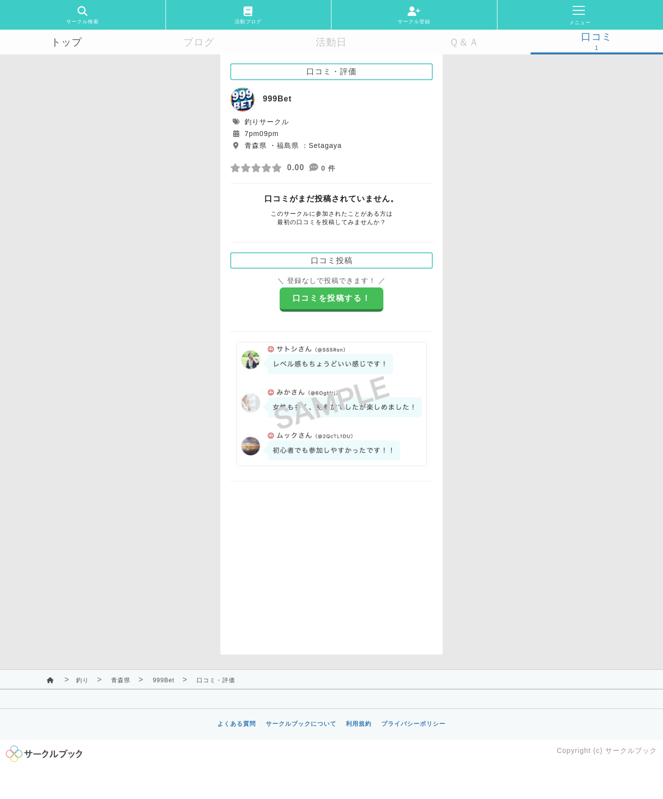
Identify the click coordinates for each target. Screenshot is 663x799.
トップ (66, 42)
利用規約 (359, 723)
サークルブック (631, 750)
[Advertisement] (331, 560)
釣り (82, 680)
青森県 (120, 680)
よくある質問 (236, 723)
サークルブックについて (301, 723)
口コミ (596, 36)
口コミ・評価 (216, 680)
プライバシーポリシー (413, 723)
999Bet (163, 680)
